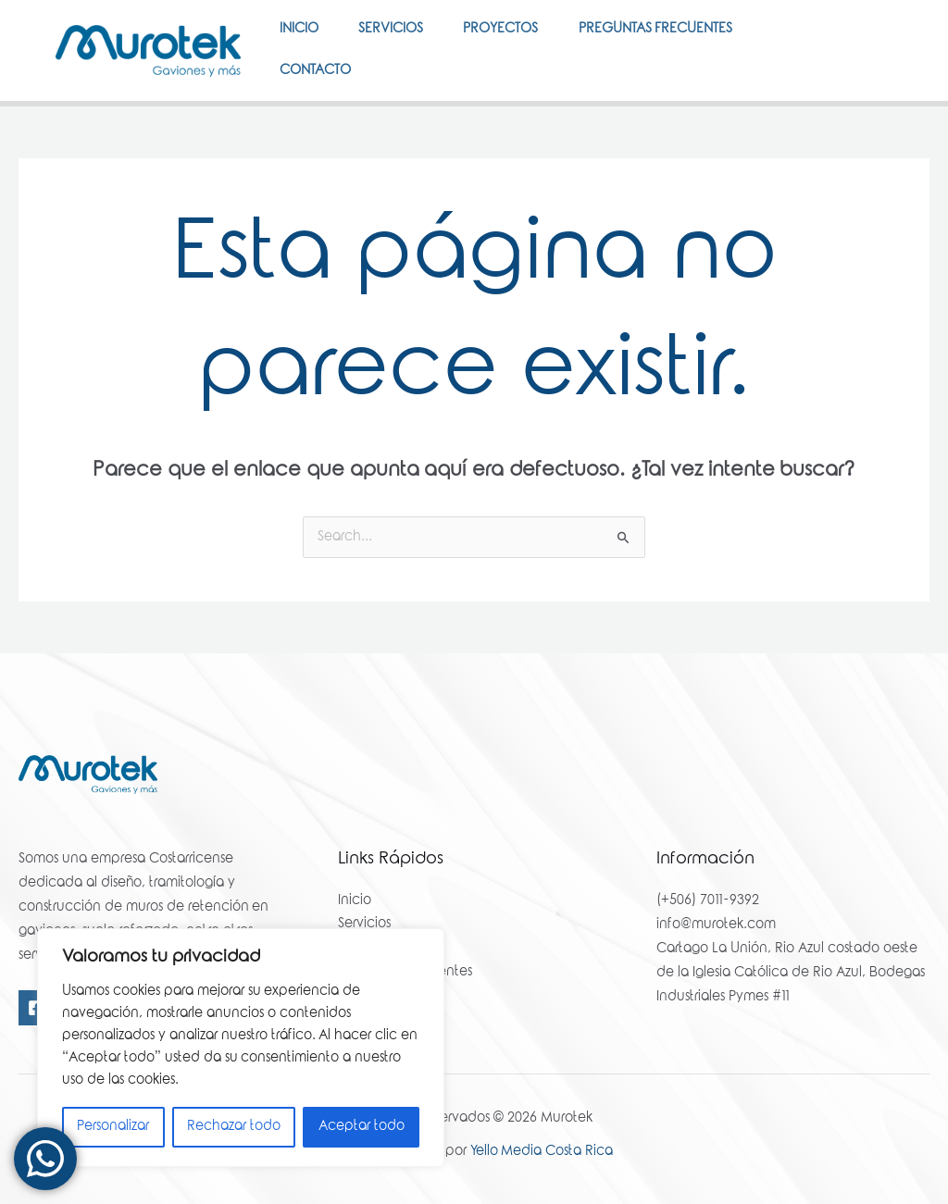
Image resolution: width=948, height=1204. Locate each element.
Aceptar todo (361, 1127)
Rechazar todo (234, 1127)
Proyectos (516, 45)
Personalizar (113, 1127)
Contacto (318, 117)
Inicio (301, 45)
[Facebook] (861, 68)
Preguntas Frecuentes (677, 45)
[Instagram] (866, 92)
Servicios (400, 45)
